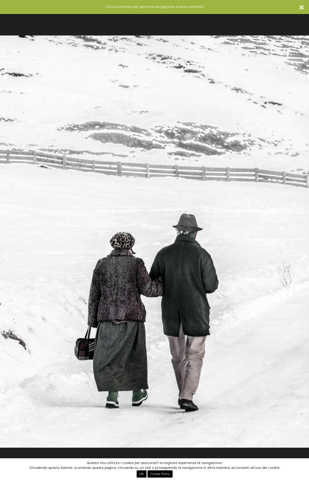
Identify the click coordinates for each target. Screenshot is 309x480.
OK (141, 474)
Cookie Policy (160, 474)
